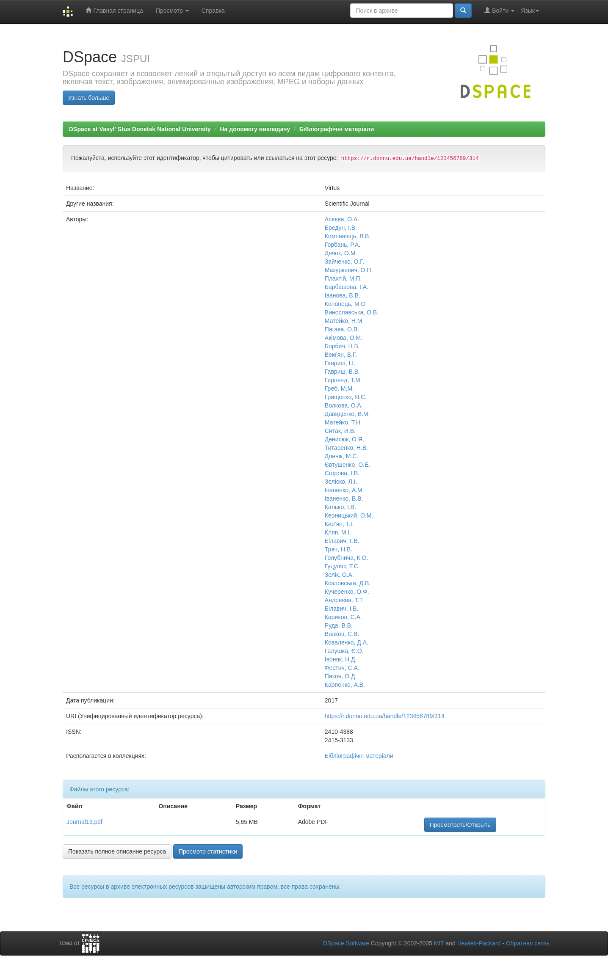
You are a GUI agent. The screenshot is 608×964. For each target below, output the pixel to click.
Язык (530, 10)
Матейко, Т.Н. (343, 422)
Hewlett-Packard (479, 943)
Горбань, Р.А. (342, 244)
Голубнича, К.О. (346, 557)
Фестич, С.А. (342, 667)
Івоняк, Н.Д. (341, 659)
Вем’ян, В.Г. (341, 354)
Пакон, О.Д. (341, 676)
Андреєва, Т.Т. (344, 600)
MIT (439, 943)
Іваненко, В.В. (344, 498)
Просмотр (172, 10)
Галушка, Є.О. (344, 650)
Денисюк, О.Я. (344, 439)
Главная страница (114, 10)
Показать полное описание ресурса (117, 851)
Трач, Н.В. (338, 549)
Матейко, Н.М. (344, 320)
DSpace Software (346, 943)
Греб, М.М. (339, 388)
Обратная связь (528, 943)
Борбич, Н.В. (342, 346)
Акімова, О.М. (343, 337)
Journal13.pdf (84, 821)
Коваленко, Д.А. (346, 642)
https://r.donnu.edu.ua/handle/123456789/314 (385, 716)
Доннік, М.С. (341, 456)
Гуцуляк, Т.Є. (342, 566)
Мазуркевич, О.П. (349, 270)
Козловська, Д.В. (347, 583)
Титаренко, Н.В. (346, 447)
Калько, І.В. (340, 507)
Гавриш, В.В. (342, 371)
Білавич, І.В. (342, 608)
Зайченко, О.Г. (344, 261)
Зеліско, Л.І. (341, 481)
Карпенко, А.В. (345, 684)
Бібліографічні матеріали (336, 129)
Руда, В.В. (339, 625)
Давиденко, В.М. (347, 413)
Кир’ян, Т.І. (339, 524)
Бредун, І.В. (341, 227)
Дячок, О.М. (341, 253)
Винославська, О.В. (352, 312)
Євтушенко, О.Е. (347, 464)
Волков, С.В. (342, 634)
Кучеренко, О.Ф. (347, 591)
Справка (213, 10)
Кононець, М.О (345, 303)
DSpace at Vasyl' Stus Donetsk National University (140, 129)
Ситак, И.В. (340, 430)
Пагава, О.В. (342, 329)
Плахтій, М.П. (343, 278)
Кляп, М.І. (338, 532)
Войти (499, 10)
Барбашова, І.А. (346, 287)
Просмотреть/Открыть (460, 824)
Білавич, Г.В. (342, 540)
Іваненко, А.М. (344, 490)
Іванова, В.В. (342, 295)
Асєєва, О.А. (342, 219)
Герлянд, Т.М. (343, 380)
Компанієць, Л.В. (347, 236)
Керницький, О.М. (349, 515)
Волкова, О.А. (344, 405)
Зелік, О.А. (339, 574)
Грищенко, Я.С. (346, 397)
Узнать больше (88, 97)
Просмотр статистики (208, 851)
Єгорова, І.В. (342, 473)
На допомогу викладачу (255, 129)
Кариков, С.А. (343, 617)
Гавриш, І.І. (340, 363)
